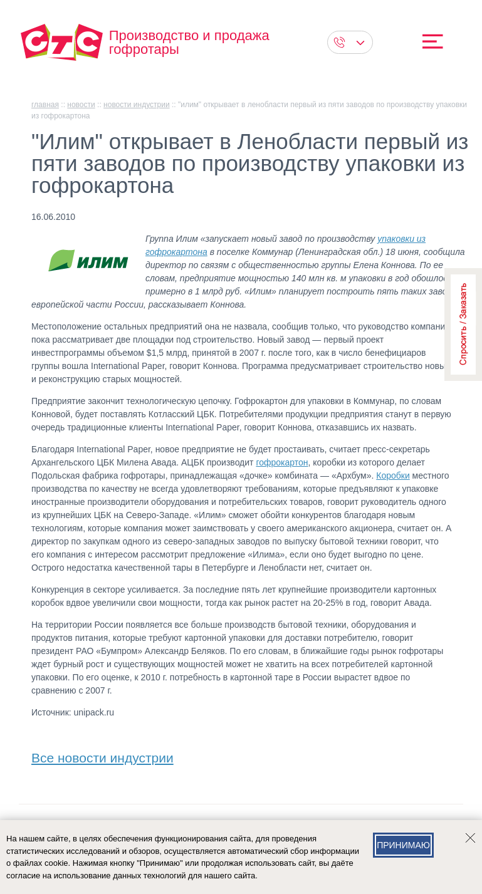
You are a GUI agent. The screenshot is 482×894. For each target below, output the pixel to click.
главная (45, 104)
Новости (81, 104)
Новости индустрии (136, 104)
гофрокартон (282, 462)
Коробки (392, 475)
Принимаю (403, 845)
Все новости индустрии (102, 755)
